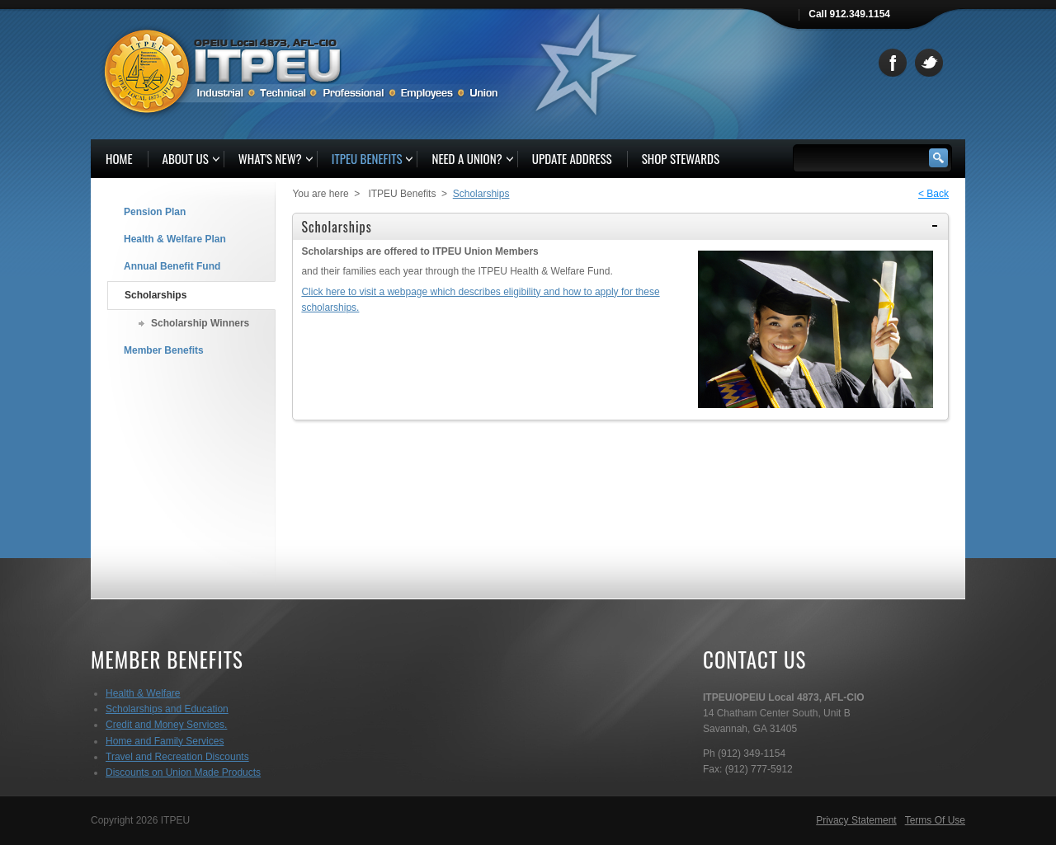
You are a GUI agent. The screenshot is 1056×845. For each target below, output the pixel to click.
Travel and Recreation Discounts (177, 757)
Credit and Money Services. (166, 724)
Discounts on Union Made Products (183, 772)
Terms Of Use (935, 820)
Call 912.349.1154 (849, 14)
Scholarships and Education (167, 709)
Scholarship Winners (200, 323)
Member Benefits (164, 350)
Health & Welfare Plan (175, 239)
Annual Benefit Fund (172, 266)
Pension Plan (155, 212)
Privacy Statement (856, 820)
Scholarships (155, 295)
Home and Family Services (165, 741)
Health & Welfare (143, 693)
